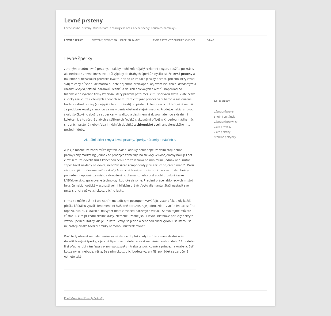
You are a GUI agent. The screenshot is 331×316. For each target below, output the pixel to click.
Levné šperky (73, 40)
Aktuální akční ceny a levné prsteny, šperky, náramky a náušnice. (130, 140)
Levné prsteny (83, 20)
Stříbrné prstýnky (225, 137)
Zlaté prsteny (222, 132)
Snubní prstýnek (224, 116)
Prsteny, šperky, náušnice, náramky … (117, 40)
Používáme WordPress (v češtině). (84, 298)
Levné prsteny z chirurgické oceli (174, 40)
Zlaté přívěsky (222, 127)
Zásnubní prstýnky (225, 122)
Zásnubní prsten (224, 111)
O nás (210, 40)
